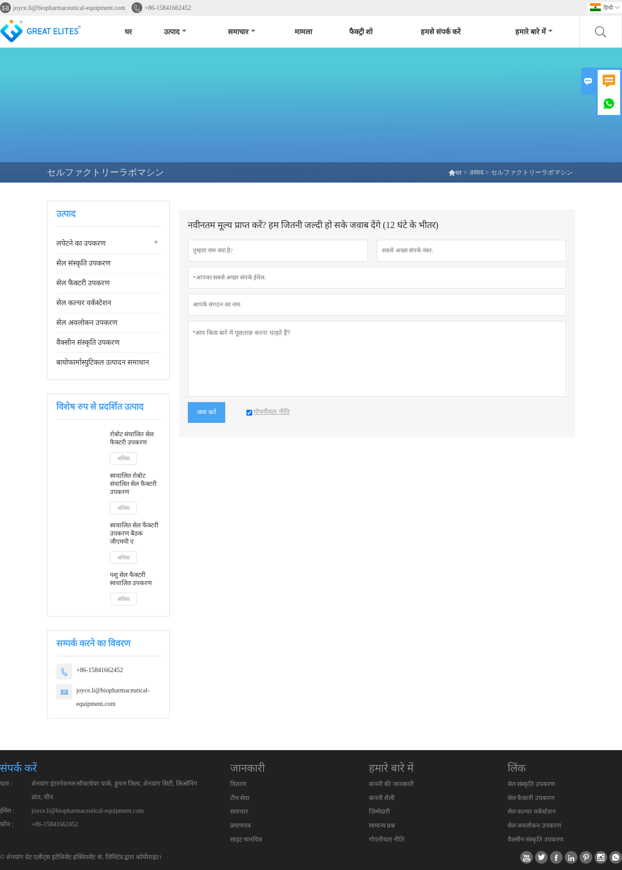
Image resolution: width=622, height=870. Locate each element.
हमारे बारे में (534, 32)
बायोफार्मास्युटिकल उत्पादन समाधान (102, 362)
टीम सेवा (240, 798)
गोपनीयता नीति (387, 839)
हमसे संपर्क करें (441, 32)
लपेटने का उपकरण (81, 243)
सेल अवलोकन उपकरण (87, 322)
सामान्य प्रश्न (382, 825)
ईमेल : (7, 810)
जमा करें (206, 412)
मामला (303, 32)
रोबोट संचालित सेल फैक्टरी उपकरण (132, 438)
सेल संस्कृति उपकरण (83, 263)
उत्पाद (175, 32)
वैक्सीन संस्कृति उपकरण (88, 342)
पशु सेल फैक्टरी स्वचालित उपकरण (131, 579)
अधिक (123, 458)
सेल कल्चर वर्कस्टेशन (83, 303)
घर (128, 32)
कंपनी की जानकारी (391, 784)
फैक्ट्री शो (360, 32)
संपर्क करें (18, 768)
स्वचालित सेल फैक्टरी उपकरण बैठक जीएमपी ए (134, 533)
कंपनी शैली (382, 798)
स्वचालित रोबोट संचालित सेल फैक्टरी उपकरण (133, 483)
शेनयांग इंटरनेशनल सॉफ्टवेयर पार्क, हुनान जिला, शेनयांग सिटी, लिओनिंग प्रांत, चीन (114, 790)
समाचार (241, 32)
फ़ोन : (7, 824)
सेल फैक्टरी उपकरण (83, 283)
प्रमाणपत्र (240, 825)
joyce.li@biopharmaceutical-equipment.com (69, 8)
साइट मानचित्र (246, 839)
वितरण (238, 784)
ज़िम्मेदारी (379, 811)
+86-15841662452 (168, 8)
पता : (6, 783)
